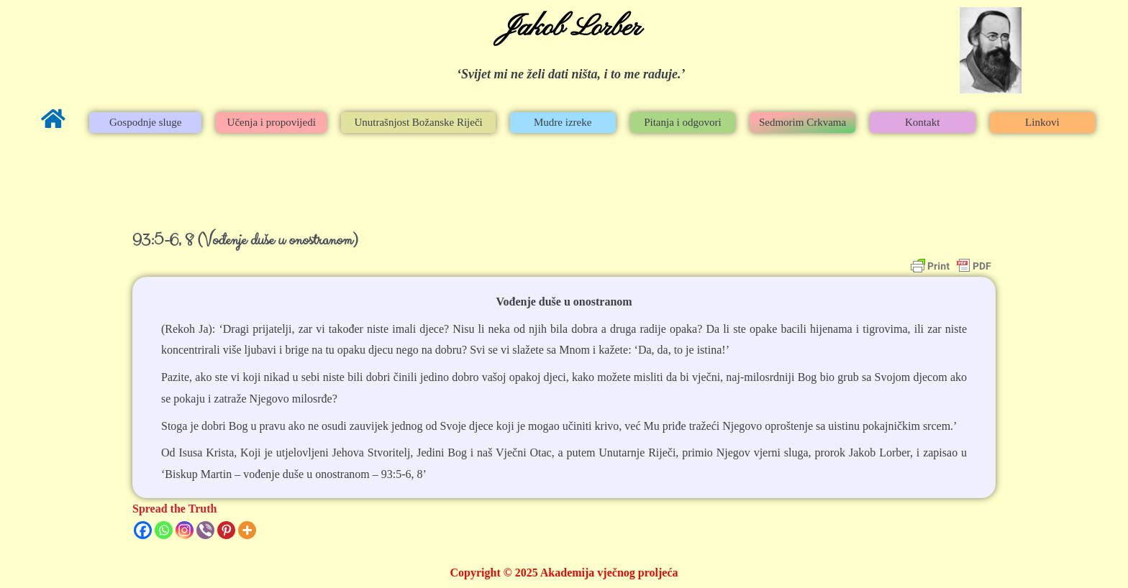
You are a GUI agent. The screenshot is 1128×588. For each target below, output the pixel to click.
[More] (247, 530)
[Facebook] (143, 530)
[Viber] (205, 530)
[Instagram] (185, 530)
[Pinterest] (226, 530)
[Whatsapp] (164, 530)
